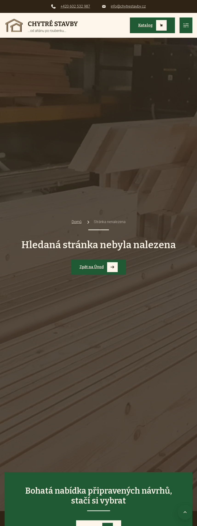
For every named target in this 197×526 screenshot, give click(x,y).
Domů (77, 222)
